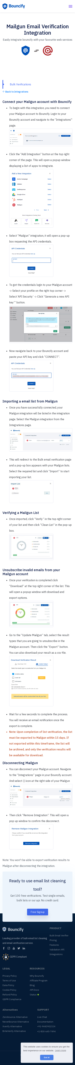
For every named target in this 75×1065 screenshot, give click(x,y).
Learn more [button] (60, 1050)
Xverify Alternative (12, 1026)
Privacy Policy (10, 975)
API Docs (34, 989)
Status (33, 994)
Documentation (45, 1021)
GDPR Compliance (12, 999)
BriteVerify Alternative (14, 1031)
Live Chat (42, 1016)
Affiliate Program (38, 980)
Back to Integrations (15, 91)
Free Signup (38, 912)
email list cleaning (49, 880)
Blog (32, 985)
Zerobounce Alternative (15, 1016)
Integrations (56, 954)
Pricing (53, 940)
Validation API (57, 949)
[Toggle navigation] (70, 6)
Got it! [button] (47, 1057)
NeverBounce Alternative (16, 1021)
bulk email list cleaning (35, 938)
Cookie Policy (9, 989)
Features (54, 944)
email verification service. (20, 943)
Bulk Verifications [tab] (20, 84)
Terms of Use (9, 980)
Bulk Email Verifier (59, 935)
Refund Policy (10, 994)
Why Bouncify (37, 975)
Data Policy (8, 985)
